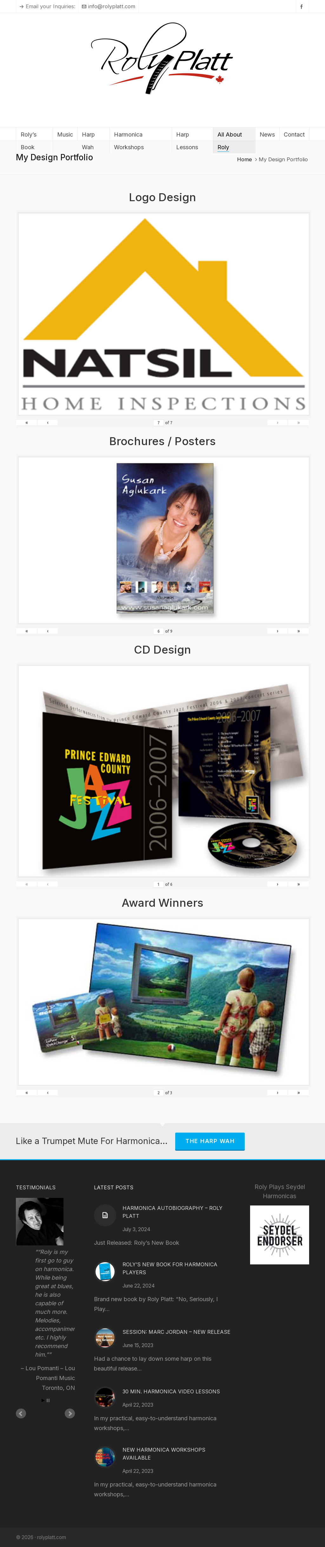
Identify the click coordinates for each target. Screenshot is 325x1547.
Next (70, 1414)
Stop (48, 1400)
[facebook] (302, 6)
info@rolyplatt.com (108, 6)
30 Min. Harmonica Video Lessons (171, 1391)
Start (43, 1400)
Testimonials (36, 1187)
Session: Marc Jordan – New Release (176, 1332)
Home (244, 159)
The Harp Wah (210, 1141)
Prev (21, 1414)
